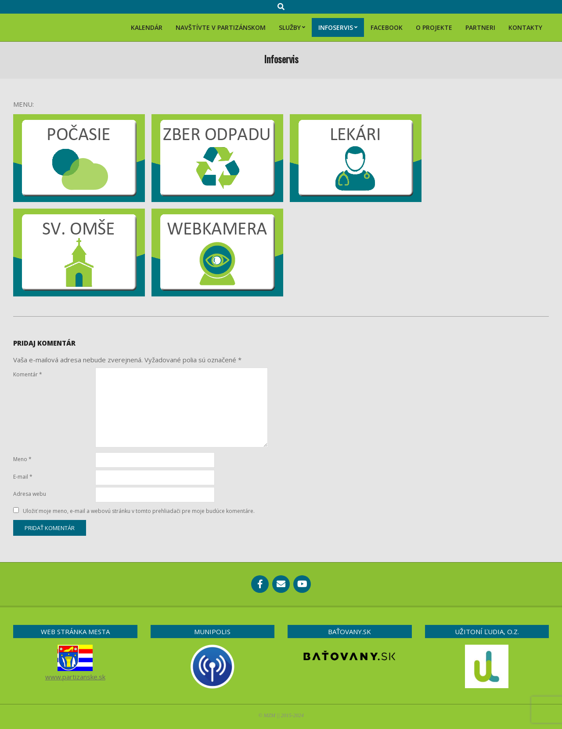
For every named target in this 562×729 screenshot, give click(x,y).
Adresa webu (29, 494)
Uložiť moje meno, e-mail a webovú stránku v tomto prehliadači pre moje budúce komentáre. (139, 511)
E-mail (22, 476)
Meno (22, 459)
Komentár (27, 374)
